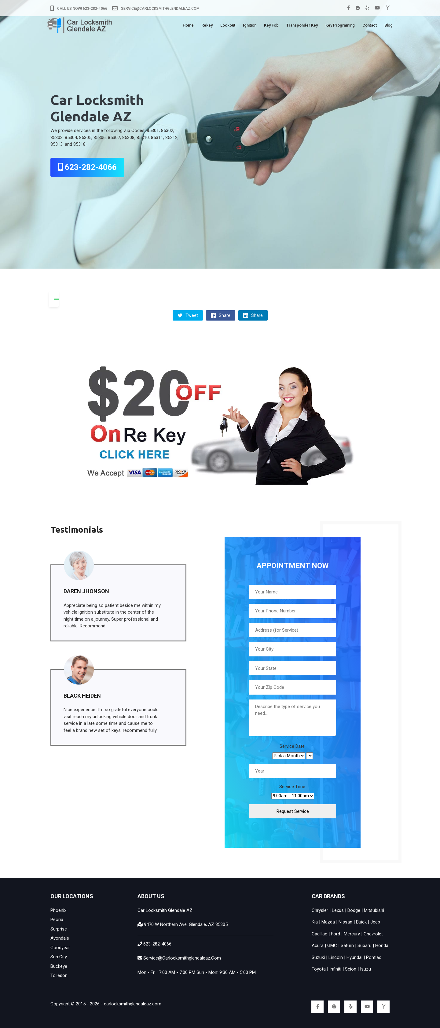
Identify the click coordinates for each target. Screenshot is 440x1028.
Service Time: (292, 786)
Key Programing (340, 26)
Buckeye (58, 966)
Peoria (56, 919)
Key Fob (271, 26)
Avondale (59, 938)
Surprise (58, 929)
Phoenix (58, 910)
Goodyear (60, 947)
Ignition (249, 26)
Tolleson (59, 975)
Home (188, 26)
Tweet (188, 315)
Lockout (227, 26)
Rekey (207, 26)
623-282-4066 (87, 167)
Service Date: (293, 746)
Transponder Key (302, 26)
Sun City (58, 957)
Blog (388, 26)
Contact (369, 26)
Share (220, 315)
